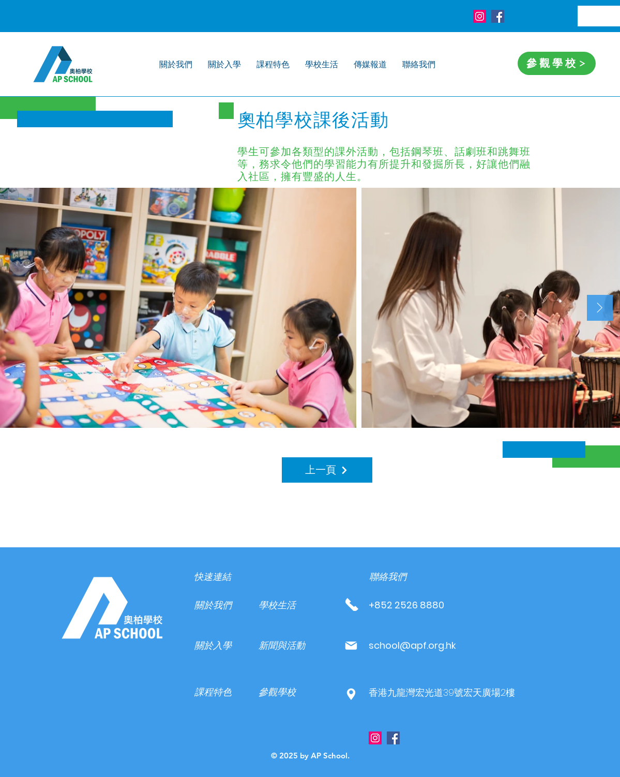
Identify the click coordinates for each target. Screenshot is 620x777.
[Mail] (351, 645)
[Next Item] (600, 308)
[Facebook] (497, 16)
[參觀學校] (557, 63)
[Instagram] (479, 16)
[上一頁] (327, 470)
